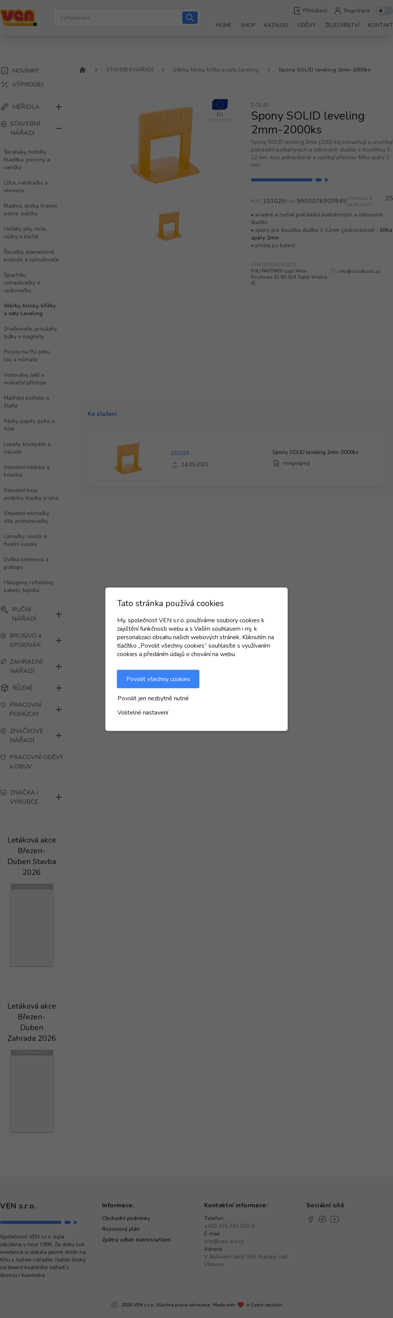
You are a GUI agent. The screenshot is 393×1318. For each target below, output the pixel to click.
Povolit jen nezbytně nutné (153, 698)
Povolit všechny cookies (158, 679)
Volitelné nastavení (142, 712)
